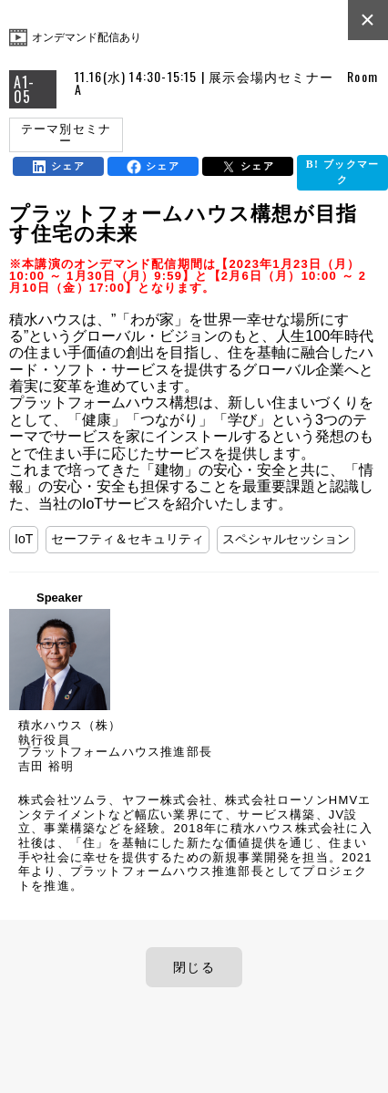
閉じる (194, 967)
